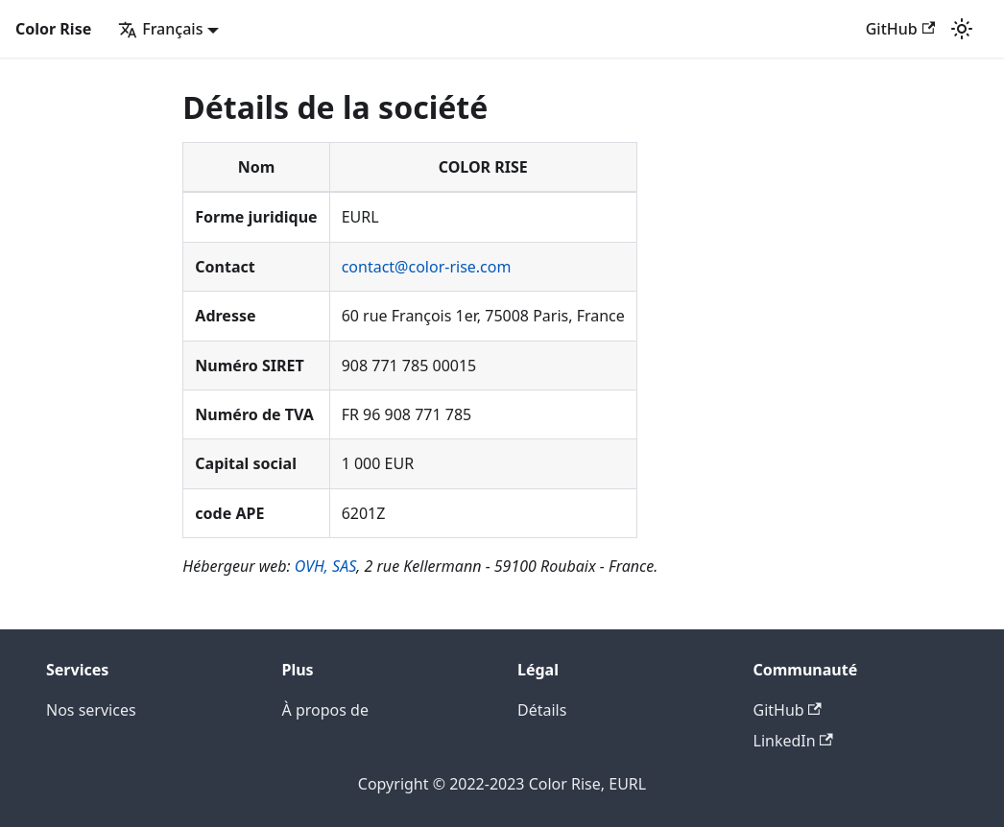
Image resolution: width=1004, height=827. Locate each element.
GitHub (900, 28)
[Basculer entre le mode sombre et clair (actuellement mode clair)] (961, 28)
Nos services (91, 710)
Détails (541, 710)
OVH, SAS (326, 566)
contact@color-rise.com (427, 266)
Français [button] (160, 28)
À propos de (325, 710)
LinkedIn (793, 740)
